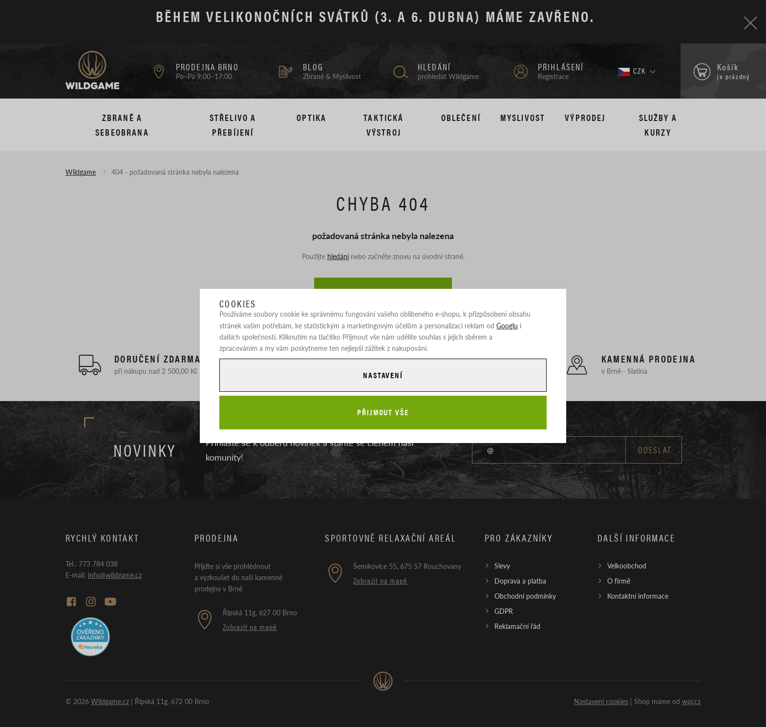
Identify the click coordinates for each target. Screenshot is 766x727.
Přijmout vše (383, 412)
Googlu (507, 325)
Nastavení (383, 375)
